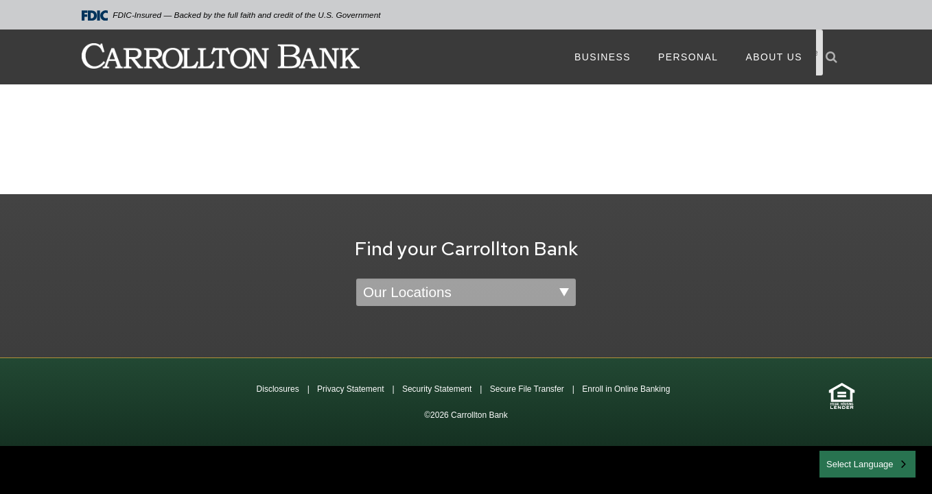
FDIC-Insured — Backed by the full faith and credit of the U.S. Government (231, 15)
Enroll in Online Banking (626, 389)
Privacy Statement (350, 389)
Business (602, 56)
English (842, 463)
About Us (773, 56)
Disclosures (278, 389)
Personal (688, 56)
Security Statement (436, 389)
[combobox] (867, 464)
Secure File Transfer (527, 389)
